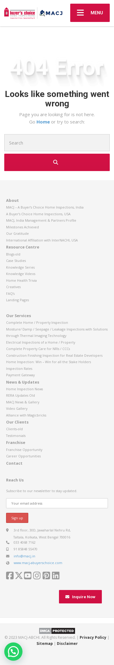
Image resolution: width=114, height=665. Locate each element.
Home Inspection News (24, 389)
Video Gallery (16, 408)
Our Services (18, 315)
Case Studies (16, 260)
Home (43, 122)
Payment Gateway (20, 375)
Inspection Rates (19, 368)
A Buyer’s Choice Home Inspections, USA (38, 214)
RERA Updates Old (20, 395)
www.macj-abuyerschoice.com (38, 562)
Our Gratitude (17, 233)
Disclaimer (67, 643)
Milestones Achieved (22, 227)
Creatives (13, 286)
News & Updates (22, 382)
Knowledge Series (20, 267)
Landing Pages (17, 300)
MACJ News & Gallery (22, 402)
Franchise (15, 442)
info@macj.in (24, 556)
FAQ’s (10, 293)
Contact (14, 463)
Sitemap (44, 643)
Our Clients (17, 422)
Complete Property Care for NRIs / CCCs (38, 348)
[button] (13, 651)
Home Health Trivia (21, 280)
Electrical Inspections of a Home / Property (40, 342)
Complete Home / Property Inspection (37, 322)
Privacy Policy (93, 637)
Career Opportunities (23, 456)
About (12, 200)
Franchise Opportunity (24, 449)
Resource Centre (22, 247)
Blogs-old (13, 254)
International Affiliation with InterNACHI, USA (42, 240)
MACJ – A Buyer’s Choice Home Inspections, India (45, 207)
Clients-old (14, 429)
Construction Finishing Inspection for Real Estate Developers (54, 355)
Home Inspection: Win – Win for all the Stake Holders (48, 361)
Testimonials (16, 435)
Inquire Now (80, 597)
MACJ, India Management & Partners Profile (41, 220)
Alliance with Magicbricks (26, 415)
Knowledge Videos (20, 273)
